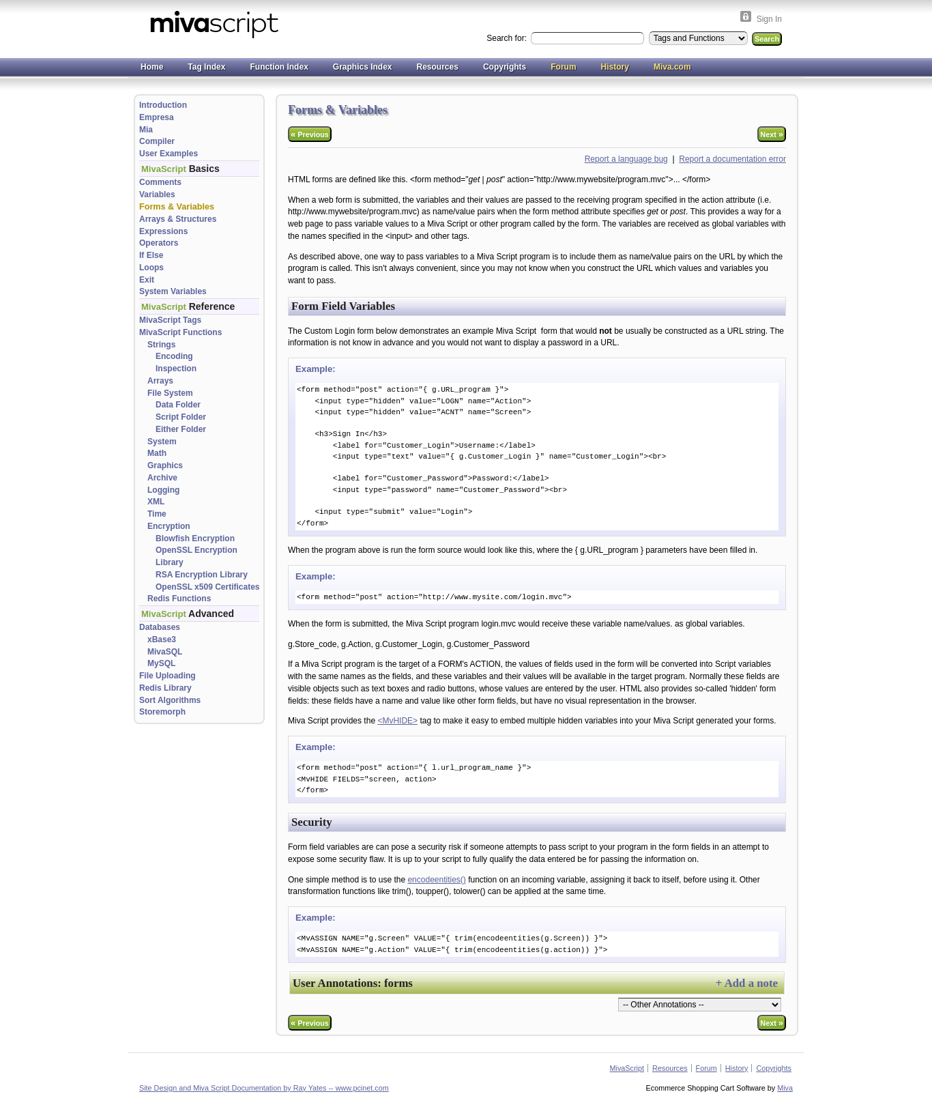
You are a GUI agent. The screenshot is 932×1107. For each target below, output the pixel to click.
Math (156, 453)
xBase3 (161, 639)
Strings (161, 344)
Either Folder (181, 429)
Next (771, 134)
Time (156, 514)
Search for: (507, 38)
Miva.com (672, 67)
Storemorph (162, 712)
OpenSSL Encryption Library (196, 556)
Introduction (163, 105)
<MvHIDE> (397, 720)
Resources (437, 67)
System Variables (173, 291)
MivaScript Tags (170, 320)
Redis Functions (179, 598)
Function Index (279, 67)
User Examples (168, 153)
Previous (310, 134)
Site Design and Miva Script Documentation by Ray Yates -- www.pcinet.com (264, 1088)
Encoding (174, 356)
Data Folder (178, 404)
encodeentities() (436, 880)
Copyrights (504, 67)
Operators (158, 243)
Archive (162, 478)
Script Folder (181, 417)
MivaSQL (164, 652)
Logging (163, 490)
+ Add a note (747, 983)
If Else (151, 255)
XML (155, 501)
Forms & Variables (176, 207)
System (162, 441)
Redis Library (165, 688)
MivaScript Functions (180, 332)
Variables (157, 194)
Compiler (157, 141)
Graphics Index (362, 67)
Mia (146, 129)
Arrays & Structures (177, 219)
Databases (159, 627)
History (615, 67)
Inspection (176, 368)
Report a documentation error (732, 159)
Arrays (160, 381)
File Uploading (167, 675)
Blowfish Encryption (195, 538)
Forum (563, 67)
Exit (146, 280)
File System (170, 393)
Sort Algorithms (170, 700)
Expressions (163, 231)
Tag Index (206, 67)
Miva (785, 1088)
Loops (151, 267)
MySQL (161, 663)
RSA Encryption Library (202, 574)
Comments (160, 182)
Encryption (168, 526)
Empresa (156, 117)
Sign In (769, 19)
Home (152, 67)
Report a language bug (626, 159)
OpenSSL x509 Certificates (208, 587)
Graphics (165, 465)
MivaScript (627, 1068)
